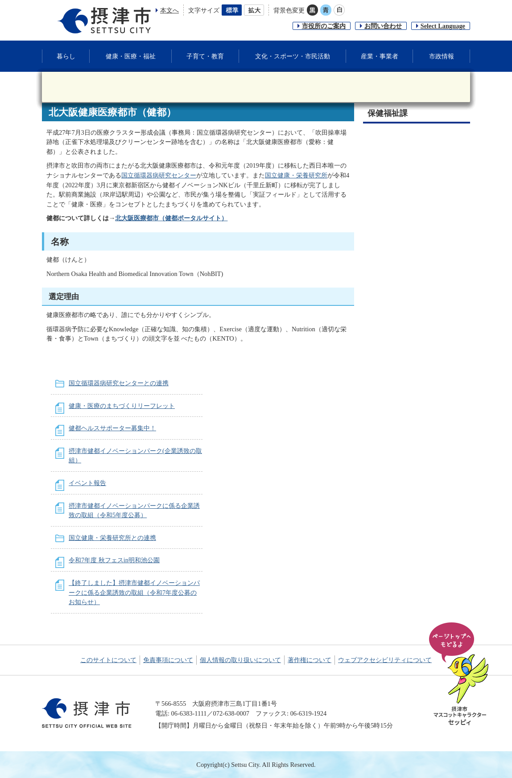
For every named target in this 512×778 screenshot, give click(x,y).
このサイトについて (108, 659)
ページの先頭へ (460, 674)
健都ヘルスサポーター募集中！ (112, 428)
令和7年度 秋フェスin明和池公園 (114, 560)
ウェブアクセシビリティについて (385, 659)
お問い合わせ (383, 25)
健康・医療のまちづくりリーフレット (122, 405)
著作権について (309, 659)
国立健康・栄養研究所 (296, 175)
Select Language (443, 25)
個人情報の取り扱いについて (240, 659)
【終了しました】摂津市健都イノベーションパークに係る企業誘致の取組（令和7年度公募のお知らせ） (134, 592)
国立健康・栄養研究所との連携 (112, 537)
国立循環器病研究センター (158, 175)
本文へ (169, 10)
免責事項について (168, 659)
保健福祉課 (387, 113)
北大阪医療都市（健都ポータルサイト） (171, 218)
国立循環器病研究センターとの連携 (119, 383)
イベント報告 (87, 482)
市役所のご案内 (324, 25)
